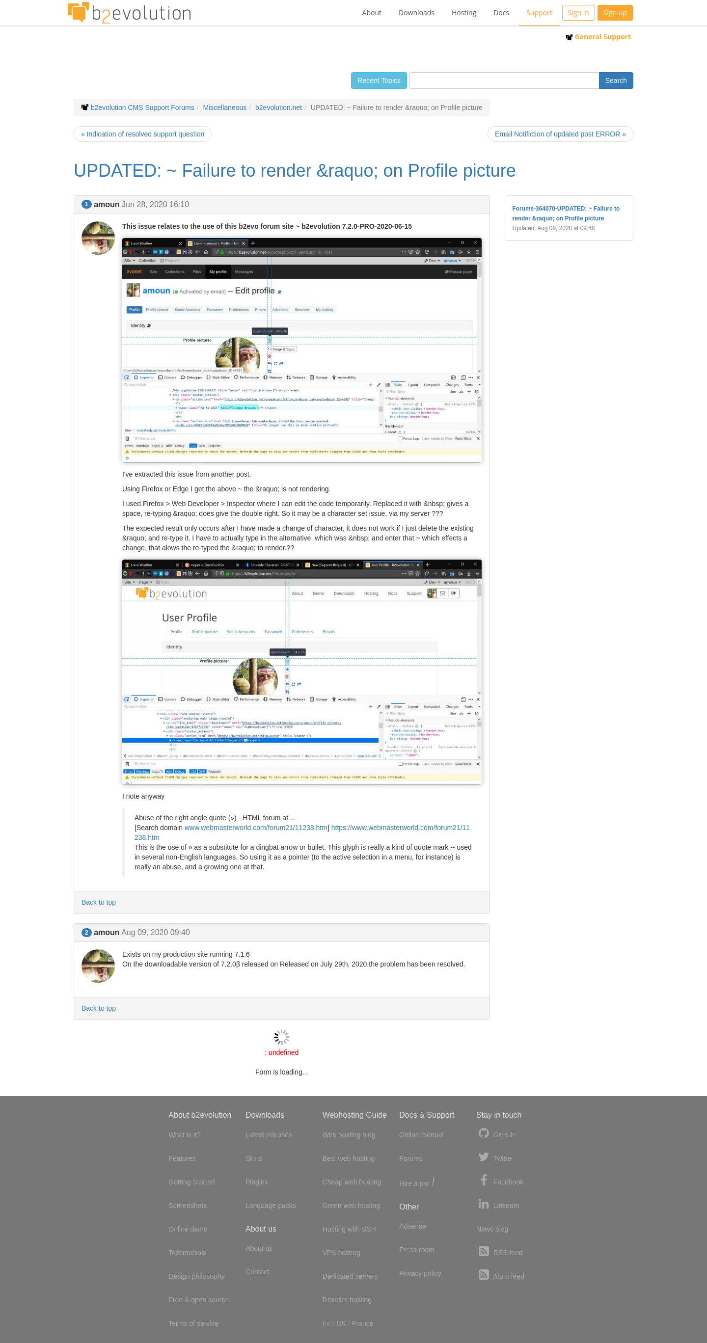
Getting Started (191, 1182)
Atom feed (500, 1275)
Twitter (495, 1157)
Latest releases (268, 1135)
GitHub (495, 1133)
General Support (598, 36)
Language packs (270, 1205)
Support (539, 12)
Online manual (421, 1135)
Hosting (464, 12)
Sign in (578, 12)
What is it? (184, 1135)
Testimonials (187, 1253)
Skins (253, 1158)
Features (181, 1158)
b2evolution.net (278, 107)
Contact (257, 1272)
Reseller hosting (347, 1300)
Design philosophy (196, 1276)
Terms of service (193, 1323)
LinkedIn (497, 1204)
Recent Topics (379, 80)
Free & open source (198, 1300)
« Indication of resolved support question (142, 134)
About (371, 12)
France (363, 1323)
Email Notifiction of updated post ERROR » (560, 134)
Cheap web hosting (352, 1182)
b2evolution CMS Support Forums (142, 107)
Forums (410, 1158)
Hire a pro (417, 1182)
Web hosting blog (349, 1135)
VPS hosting (341, 1253)
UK (341, 1323)
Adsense (412, 1226)
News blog (492, 1229)
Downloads (417, 12)
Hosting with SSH (349, 1229)
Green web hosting (352, 1205)
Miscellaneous (225, 107)
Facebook (499, 1181)
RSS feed (499, 1251)
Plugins (256, 1182)
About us (258, 1248)
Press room (417, 1250)
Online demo (187, 1229)
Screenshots (187, 1205)
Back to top (99, 902)
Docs (501, 12)
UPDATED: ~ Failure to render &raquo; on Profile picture (295, 171)
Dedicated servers (350, 1276)
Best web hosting (349, 1158)
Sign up (615, 12)
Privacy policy (420, 1273)
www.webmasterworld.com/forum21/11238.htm (256, 828)
